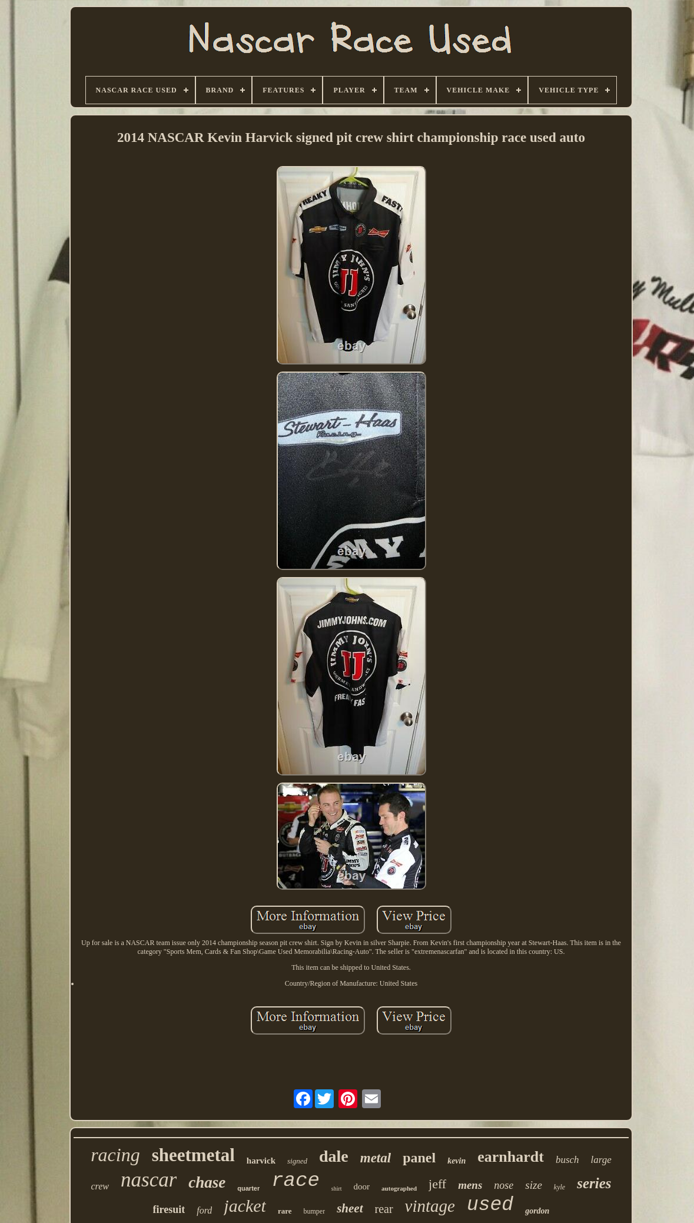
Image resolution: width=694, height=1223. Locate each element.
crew (100, 1186)
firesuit (169, 1209)
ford (204, 1210)
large (601, 1159)
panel (419, 1157)
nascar (149, 1179)
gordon (537, 1211)
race (295, 1180)
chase (206, 1182)
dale (333, 1156)
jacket (245, 1205)
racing (115, 1154)
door (362, 1186)
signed (297, 1160)
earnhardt (510, 1156)
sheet (350, 1208)
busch (567, 1159)
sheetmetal (193, 1155)
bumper (315, 1211)
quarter (248, 1188)
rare (285, 1211)
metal (375, 1158)
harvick (261, 1160)
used (490, 1205)
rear (384, 1208)
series (594, 1183)
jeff (437, 1183)
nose (503, 1185)
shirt (336, 1188)
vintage (430, 1206)
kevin (456, 1160)
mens (470, 1185)
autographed (399, 1188)
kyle (559, 1187)
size (533, 1185)
